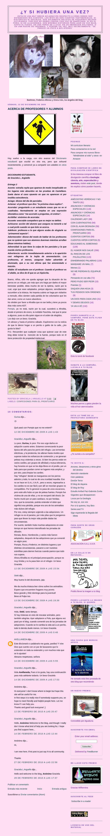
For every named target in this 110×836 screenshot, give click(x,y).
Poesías (74, 285)
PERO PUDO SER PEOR (82, 281)
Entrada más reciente (17, 789)
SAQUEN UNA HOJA (80, 288)
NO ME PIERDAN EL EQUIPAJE (86, 271)
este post (91, 183)
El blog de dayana (79, 484)
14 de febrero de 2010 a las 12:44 (35, 734)
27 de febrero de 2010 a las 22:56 (35, 762)
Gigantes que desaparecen (83, 495)
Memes (74, 268)
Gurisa (17, 417)
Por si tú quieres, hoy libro (82, 505)
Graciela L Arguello (22, 439)
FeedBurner (92, 751)
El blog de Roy (77, 488)
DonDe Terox (77, 480)
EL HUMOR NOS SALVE (82, 250)
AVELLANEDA (20, 639)
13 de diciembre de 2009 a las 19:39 (36, 600)
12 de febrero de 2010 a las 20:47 (35, 711)
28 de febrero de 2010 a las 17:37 (35, 778)
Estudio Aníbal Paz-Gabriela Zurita (86, 491)
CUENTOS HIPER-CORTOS (84, 240)
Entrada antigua (59, 789)
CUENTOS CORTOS (80, 236)
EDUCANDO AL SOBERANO (84, 244)
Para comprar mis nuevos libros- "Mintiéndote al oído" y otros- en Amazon (86, 155)
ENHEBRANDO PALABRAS (83, 260)
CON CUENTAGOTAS (81, 223)
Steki (16, 575)
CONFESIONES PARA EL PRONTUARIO (36, 401)
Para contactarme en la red (83, 149)
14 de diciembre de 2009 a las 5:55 (36, 661)
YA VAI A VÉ (76, 306)
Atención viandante (79, 473)
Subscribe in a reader (81, 801)
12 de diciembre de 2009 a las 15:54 (36, 568)
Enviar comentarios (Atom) (33, 794)
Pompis (11, 309)
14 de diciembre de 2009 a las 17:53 (36, 680)
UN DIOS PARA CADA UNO (83, 299)
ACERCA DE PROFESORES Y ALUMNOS (35, 108)
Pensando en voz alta (81, 278)
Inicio (39, 789)
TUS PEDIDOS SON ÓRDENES (85, 292)
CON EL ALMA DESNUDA (83, 226)
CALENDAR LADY (79, 219)
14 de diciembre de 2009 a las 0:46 (36, 632)
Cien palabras (77, 477)
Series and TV (77, 509)
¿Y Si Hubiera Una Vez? (55, 12)
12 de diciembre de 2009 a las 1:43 (36, 432)
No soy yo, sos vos (79, 502)
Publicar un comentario (18, 784)
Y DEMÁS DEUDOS (80, 302)
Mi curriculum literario (80, 145)
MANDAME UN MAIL (80, 264)
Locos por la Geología (81, 498)
